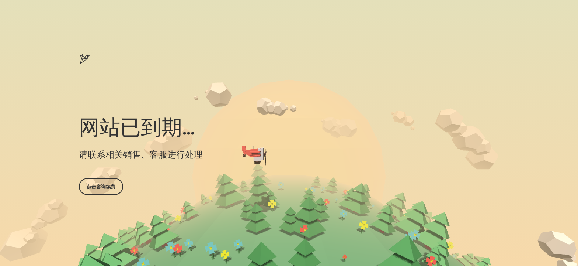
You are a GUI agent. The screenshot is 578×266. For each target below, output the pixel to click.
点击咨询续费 (101, 187)
